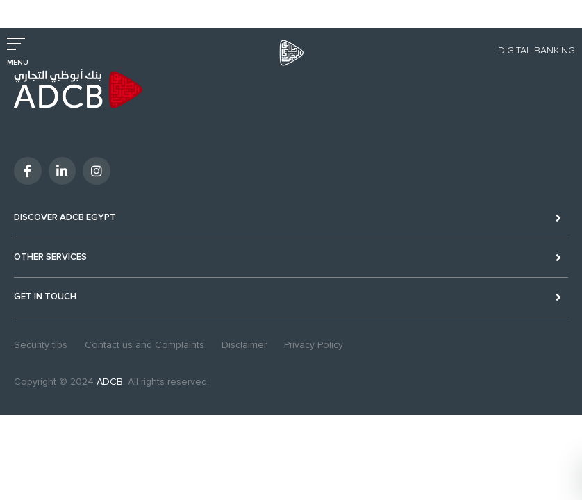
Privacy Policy (313, 345)
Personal (24, 9)
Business (72, 9)
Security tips (40, 345)
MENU (17, 62)
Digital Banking (536, 50)
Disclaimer (244, 345)
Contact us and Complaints (144, 345)
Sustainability (183, 9)
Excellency (123, 9)
